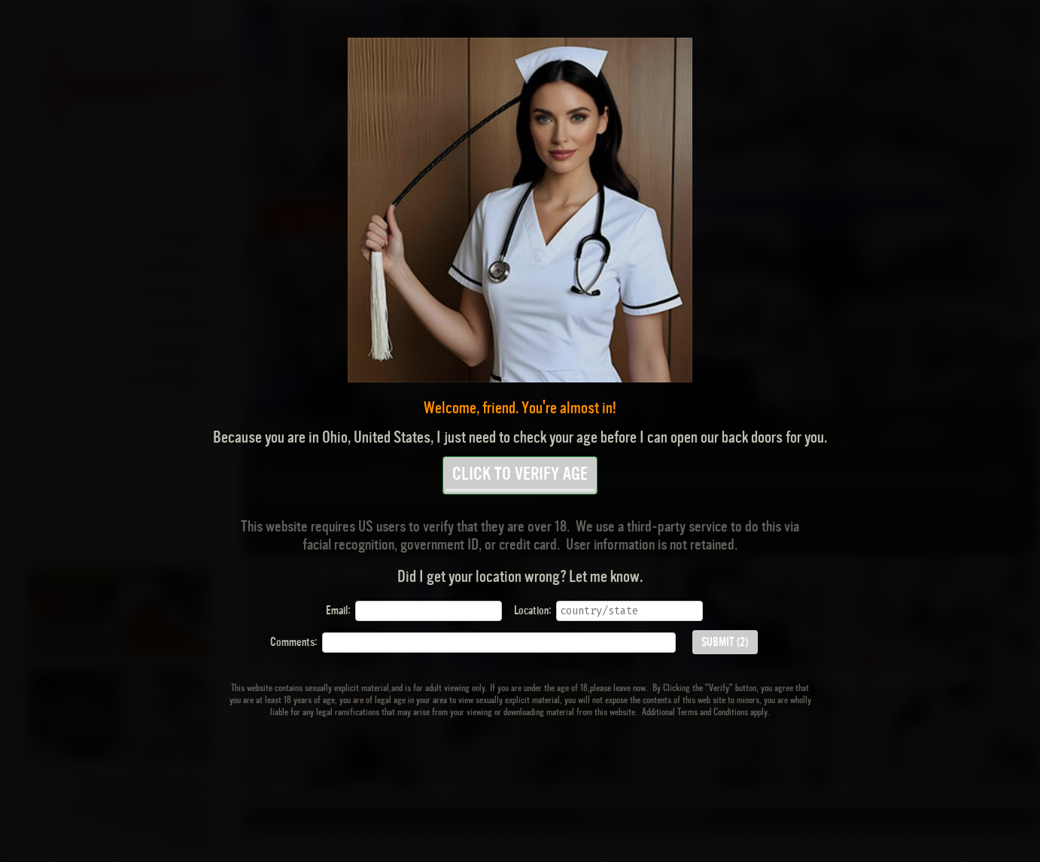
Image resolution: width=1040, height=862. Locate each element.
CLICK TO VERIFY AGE (520, 479)
